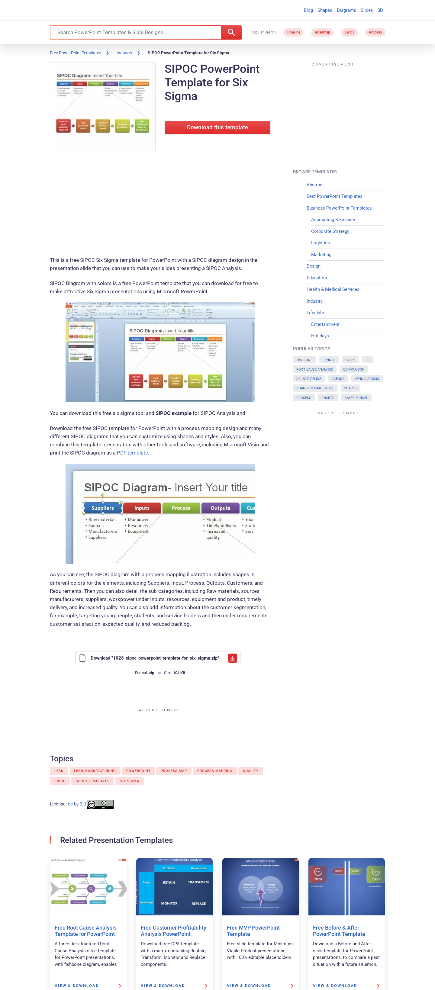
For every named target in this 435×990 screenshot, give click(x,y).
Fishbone (304, 360)
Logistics (320, 243)
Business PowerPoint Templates (339, 208)
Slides (367, 10)
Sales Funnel (356, 398)
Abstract (315, 185)
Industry (124, 52)
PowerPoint (138, 771)
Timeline (293, 32)
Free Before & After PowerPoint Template (339, 930)
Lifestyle (315, 312)
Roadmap (322, 32)
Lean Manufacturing (95, 771)
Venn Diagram (367, 379)
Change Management (315, 388)
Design (314, 266)
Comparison (354, 369)
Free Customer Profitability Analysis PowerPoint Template (173, 934)
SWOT (349, 32)
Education (317, 278)
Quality (251, 771)
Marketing (321, 254)
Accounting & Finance (333, 219)
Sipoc (60, 781)
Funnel (329, 360)
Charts (327, 398)
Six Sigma (129, 781)
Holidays (320, 336)
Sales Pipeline (308, 379)
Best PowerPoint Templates (334, 196)
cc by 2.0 (77, 804)
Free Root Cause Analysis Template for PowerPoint (86, 930)
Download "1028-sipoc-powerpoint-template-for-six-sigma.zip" (158, 658)
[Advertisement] (160, 204)
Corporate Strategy (330, 231)
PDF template (132, 453)
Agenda (337, 379)
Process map (174, 771)
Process (375, 32)
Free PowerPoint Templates (75, 52)
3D (380, 10)
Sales (350, 360)
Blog (308, 10)
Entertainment (325, 324)
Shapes (324, 10)
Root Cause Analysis (314, 369)
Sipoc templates (93, 781)
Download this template (217, 127)
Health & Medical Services (333, 289)
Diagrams (346, 10)
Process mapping (215, 771)
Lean (59, 771)
